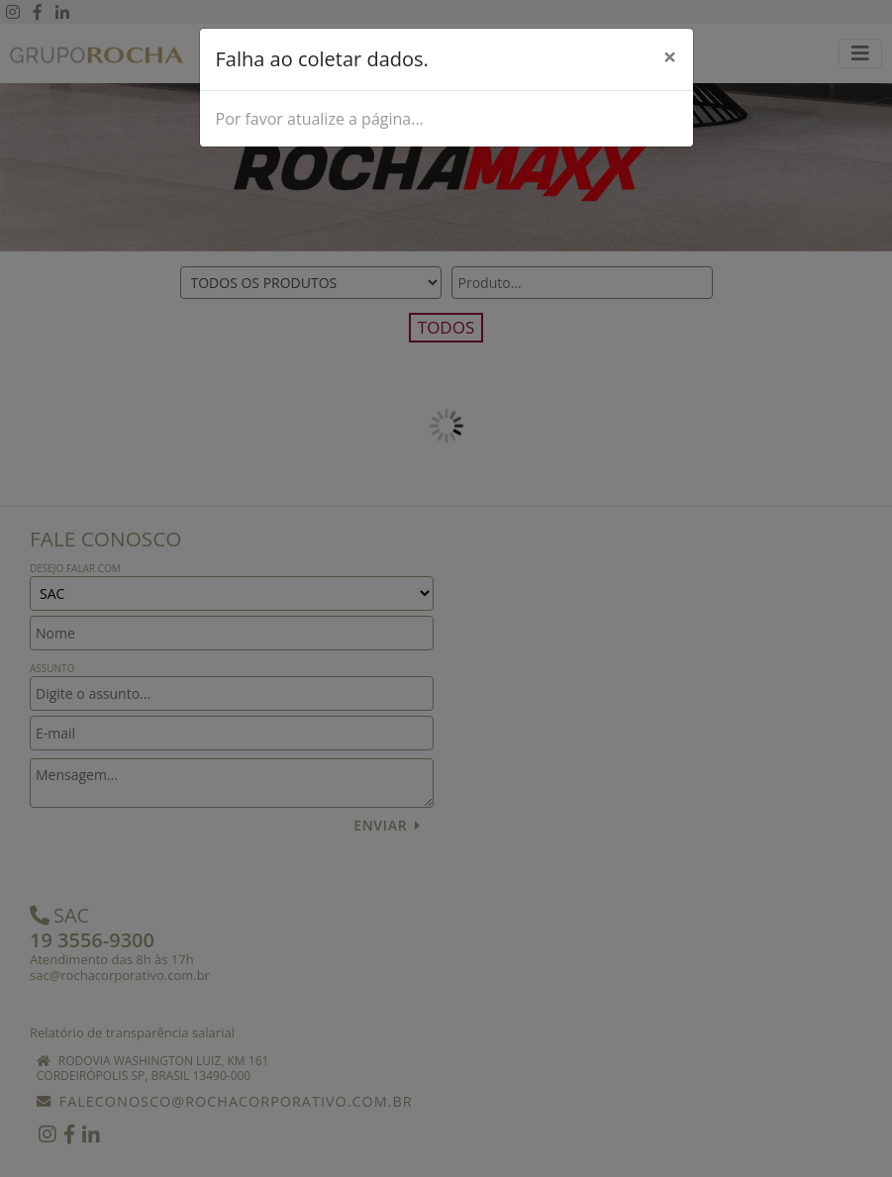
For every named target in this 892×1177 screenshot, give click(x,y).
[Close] (670, 56)
